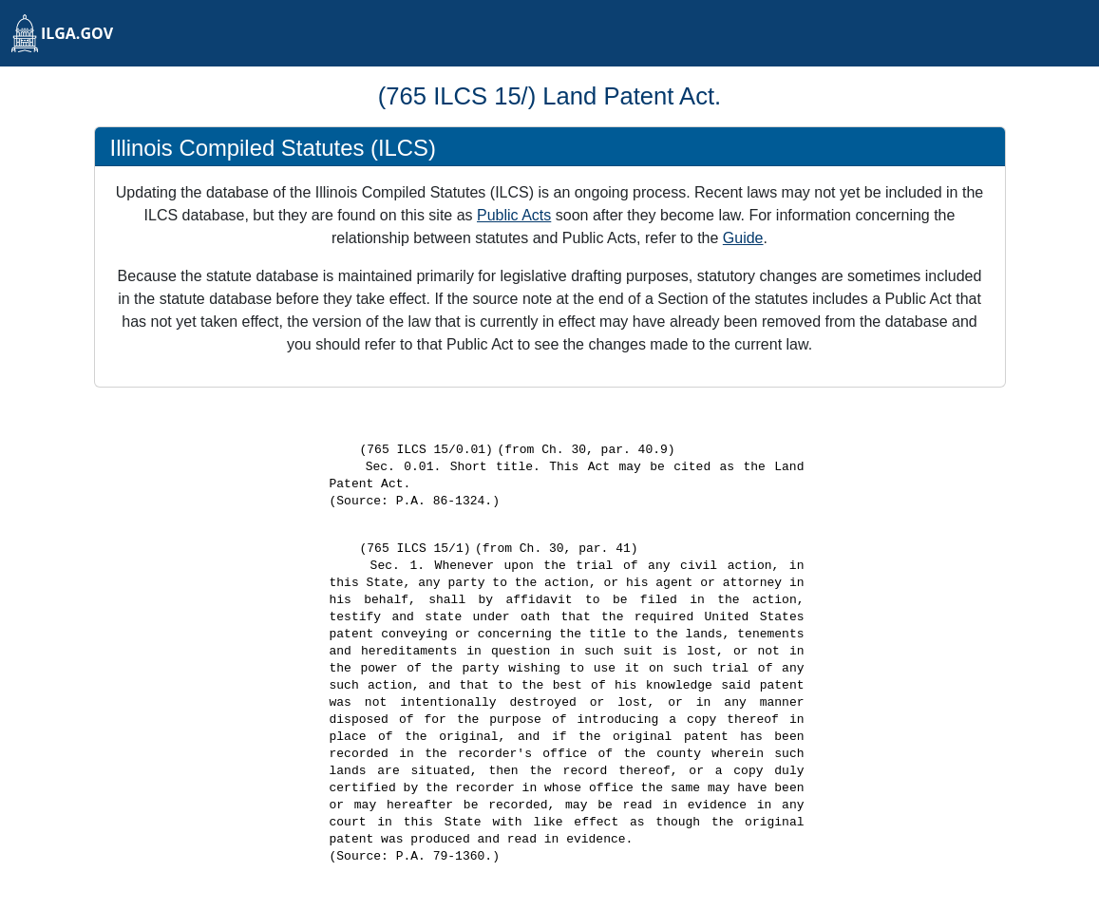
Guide (743, 238)
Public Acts (514, 215)
